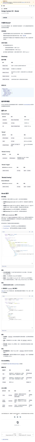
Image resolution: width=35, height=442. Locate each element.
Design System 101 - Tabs (11, 435)
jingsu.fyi (23, 2)
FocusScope (6, 228)
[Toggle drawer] (2, 6)
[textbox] (17, 244)
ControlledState (26, 104)
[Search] (29, 5)
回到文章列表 (5, 439)
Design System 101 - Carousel (25, 435)
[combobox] (31, 6)
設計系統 (5, 8)
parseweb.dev (5, 3)
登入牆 (24, 35)
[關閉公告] (33, 2)
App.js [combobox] (4, 231)
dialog (2, 290)
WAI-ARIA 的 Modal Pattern (13, 363)
